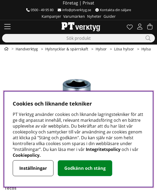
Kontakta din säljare (113, 9)
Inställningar (33, 168)
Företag (70, 3)
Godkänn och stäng (85, 168)
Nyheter (94, 16)
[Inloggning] (140, 26)
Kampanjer (51, 16)
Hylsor (101, 48)
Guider (110, 16)
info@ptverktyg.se (74, 9)
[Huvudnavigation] (7, 26)
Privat (88, 3)
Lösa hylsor (124, 48)
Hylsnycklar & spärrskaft (66, 48)
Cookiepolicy (26, 155)
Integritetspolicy (103, 149)
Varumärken (74, 16)
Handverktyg (27, 48)
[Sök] (78, 38)
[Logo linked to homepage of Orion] (78, 26)
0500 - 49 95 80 (39, 9)
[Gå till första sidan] (6, 49)
